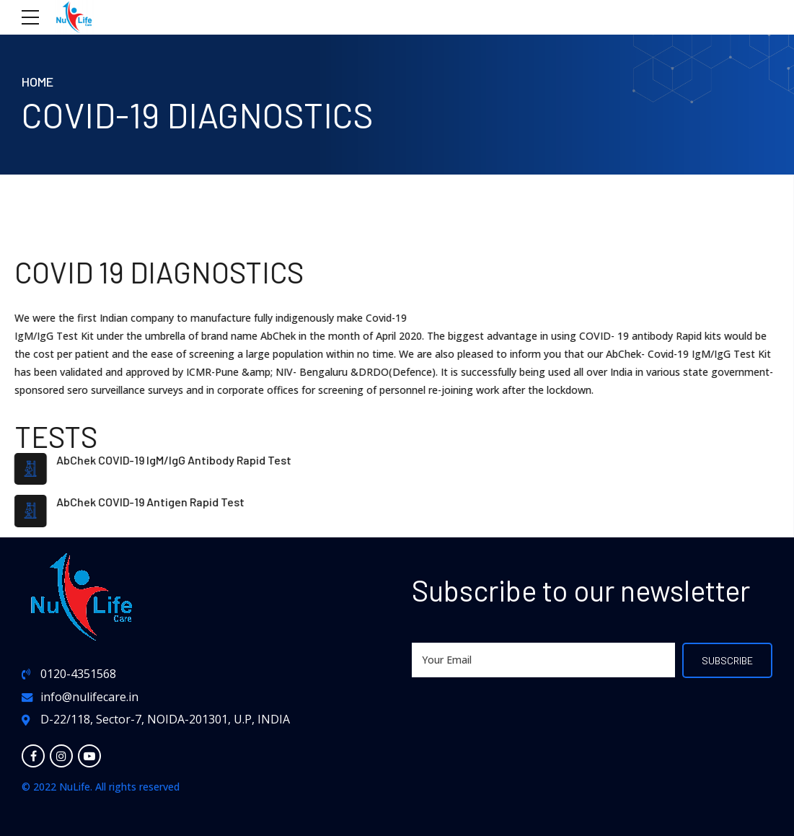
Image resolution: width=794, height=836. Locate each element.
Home (37, 81)
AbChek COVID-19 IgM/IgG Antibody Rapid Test (172, 460)
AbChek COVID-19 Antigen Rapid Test (149, 502)
